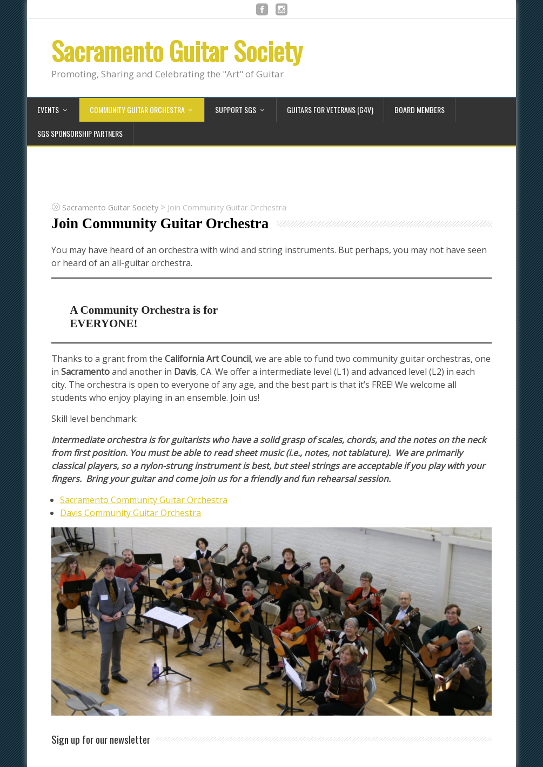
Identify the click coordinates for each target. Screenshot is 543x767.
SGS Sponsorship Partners (80, 133)
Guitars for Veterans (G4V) (330, 109)
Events (48, 109)
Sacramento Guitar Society (177, 50)
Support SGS (235, 109)
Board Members (419, 109)
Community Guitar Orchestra (137, 109)
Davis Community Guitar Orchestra (130, 513)
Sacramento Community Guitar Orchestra (143, 500)
